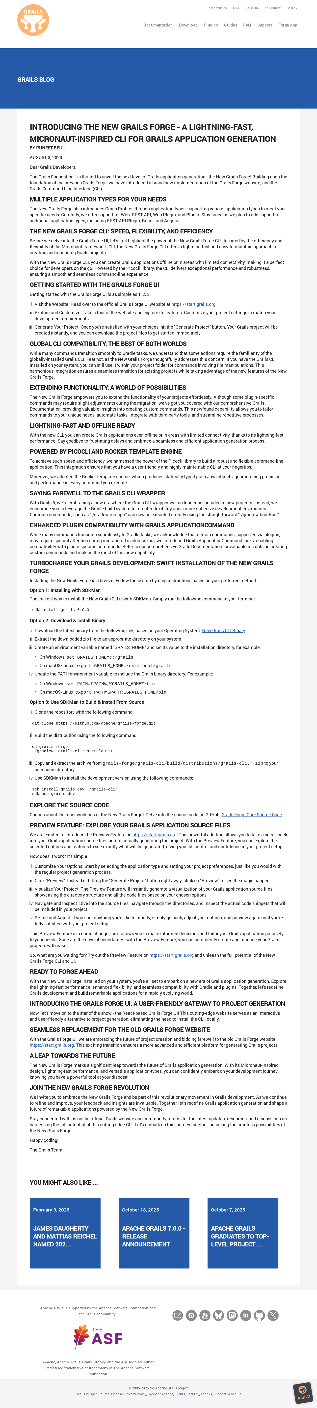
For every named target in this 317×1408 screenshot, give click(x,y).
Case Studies (218, 8)
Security (192, 1399)
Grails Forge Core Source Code (252, 820)
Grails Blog (35, 80)
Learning (252, 8)
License (117, 1399)
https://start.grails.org (193, 304)
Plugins (211, 25)
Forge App (287, 25)
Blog (236, 8)
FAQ (247, 25)
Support (264, 25)
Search (292, 8)
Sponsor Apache (160, 1399)
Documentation (158, 25)
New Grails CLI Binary (223, 631)
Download (188, 25)
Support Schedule (227, 1399)
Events (180, 1399)
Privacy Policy (135, 1399)
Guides (230, 25)
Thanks (206, 1399)
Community (273, 8)
